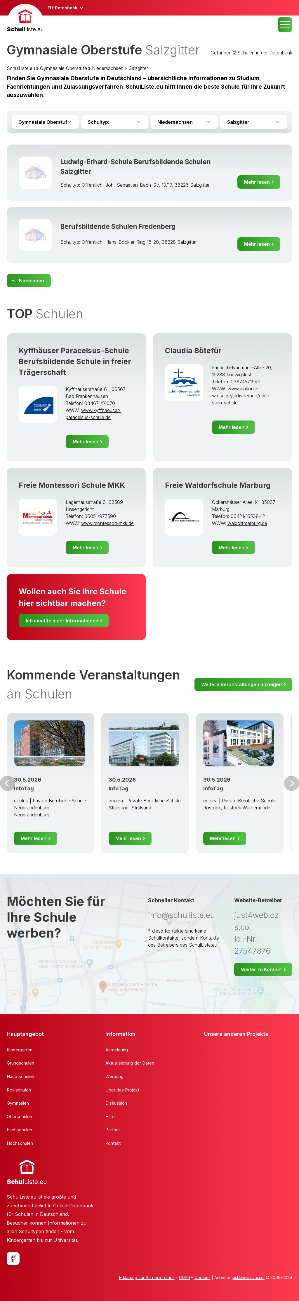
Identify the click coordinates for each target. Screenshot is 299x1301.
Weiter (291, 783)
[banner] (25, 19)
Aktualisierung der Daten (129, 1063)
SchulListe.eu (21, 68)
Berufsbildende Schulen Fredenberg (117, 226)
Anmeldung (116, 1050)
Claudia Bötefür (193, 350)
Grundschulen (20, 1063)
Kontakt (113, 1143)
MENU (285, 24)
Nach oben (31, 281)
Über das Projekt (122, 1090)
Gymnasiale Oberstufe (63, 68)
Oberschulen (19, 1116)
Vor (7, 783)
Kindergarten (19, 1050)
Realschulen (19, 1090)
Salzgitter (138, 68)
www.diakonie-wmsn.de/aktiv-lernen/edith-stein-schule (241, 396)
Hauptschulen (20, 1076)
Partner (112, 1129)
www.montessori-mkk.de (107, 523)
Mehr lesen (257, 182)
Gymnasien (18, 1103)
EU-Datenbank (62, 7)
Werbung (114, 1076)
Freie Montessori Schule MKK (72, 485)
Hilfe (110, 1116)
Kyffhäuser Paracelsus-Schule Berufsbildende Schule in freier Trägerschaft (75, 361)
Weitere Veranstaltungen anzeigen (241, 684)
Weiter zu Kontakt (261, 969)
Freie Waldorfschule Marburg (218, 485)
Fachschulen (19, 1129)
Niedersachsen (108, 68)
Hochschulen (20, 1143)
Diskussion (116, 1103)
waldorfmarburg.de (247, 523)
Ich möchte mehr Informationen (62, 621)
